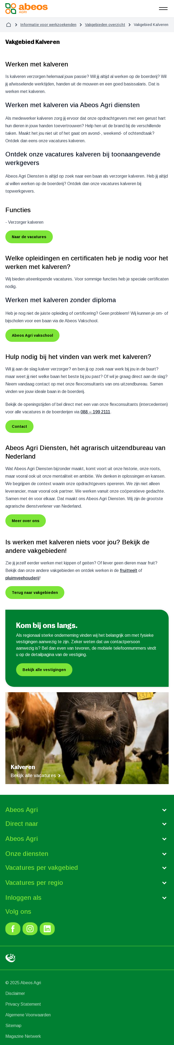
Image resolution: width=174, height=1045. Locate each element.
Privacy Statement (23, 1004)
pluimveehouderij (22, 578)
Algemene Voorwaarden (28, 1015)
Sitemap (13, 1025)
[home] (8, 24)
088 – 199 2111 (95, 412)
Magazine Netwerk (23, 1036)
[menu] (163, 8)
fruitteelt (128, 570)
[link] (12, 928)
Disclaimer (15, 993)
